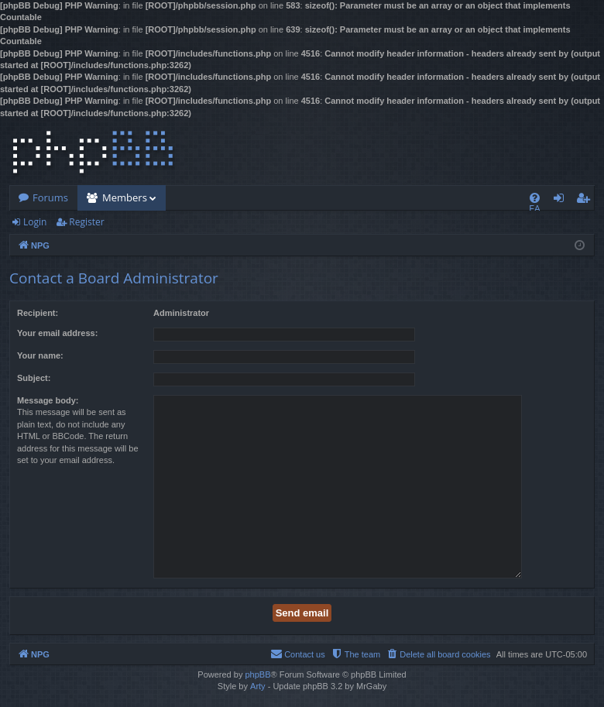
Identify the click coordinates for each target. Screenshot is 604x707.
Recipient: (37, 312)
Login (34, 221)
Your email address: (57, 333)
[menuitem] (535, 198)
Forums (50, 197)
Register (86, 221)
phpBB (257, 674)
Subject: (33, 378)
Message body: (47, 400)
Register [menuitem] (586, 200)
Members (124, 197)
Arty (258, 686)
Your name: (40, 355)
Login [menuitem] (562, 200)
